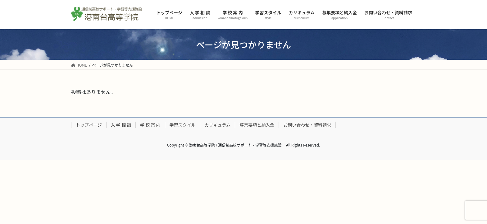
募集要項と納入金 (256, 125)
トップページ (89, 125)
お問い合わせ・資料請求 (307, 125)
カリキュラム (218, 125)
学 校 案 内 (150, 125)
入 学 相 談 (121, 125)
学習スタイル (183, 125)
